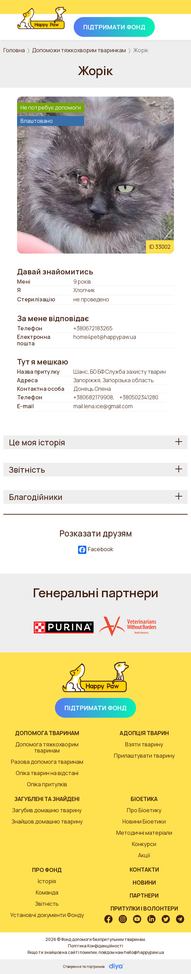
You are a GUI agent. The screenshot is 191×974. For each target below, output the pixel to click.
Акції (144, 855)
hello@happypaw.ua (144, 952)
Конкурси (144, 844)
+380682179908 (93, 397)
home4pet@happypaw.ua (104, 337)
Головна (14, 50)
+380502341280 (138, 397)
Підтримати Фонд (95, 708)
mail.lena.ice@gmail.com (103, 406)
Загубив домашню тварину (47, 810)
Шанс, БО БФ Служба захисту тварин (119, 372)
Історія (47, 881)
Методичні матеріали (144, 832)
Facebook (95, 549)
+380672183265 (93, 328)
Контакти (144, 869)
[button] (95, 174)
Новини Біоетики (144, 821)
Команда (47, 892)
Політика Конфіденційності (95, 946)
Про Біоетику (144, 810)
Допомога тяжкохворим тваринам (46, 747)
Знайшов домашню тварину (47, 821)
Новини (144, 882)
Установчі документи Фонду (47, 915)
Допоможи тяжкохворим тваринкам (79, 50)
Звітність (47, 903)
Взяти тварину (144, 744)
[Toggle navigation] (164, 25)
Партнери (144, 895)
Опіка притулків (47, 784)
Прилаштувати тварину (144, 755)
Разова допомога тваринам (47, 761)
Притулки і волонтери (144, 908)
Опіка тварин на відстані (47, 773)
